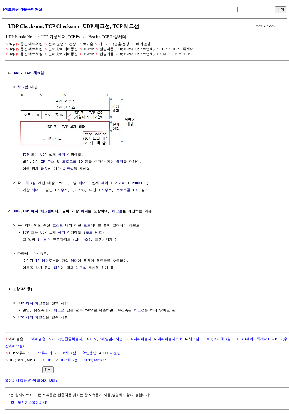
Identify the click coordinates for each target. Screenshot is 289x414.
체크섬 (38, 73)
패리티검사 (142, 338)
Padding (139, 182)
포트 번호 (94, 232)
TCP (28, 73)
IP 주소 (47, 161)
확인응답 (89, 352)
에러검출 (38, 338)
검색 (280, 9)
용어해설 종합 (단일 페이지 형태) (31, 380)
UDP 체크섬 (68, 359)
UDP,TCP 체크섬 (218, 338)
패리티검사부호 (170, 338)
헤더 (61, 154)
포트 (87, 225)
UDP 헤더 (25, 302)
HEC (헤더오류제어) (253, 338)
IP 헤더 (44, 239)
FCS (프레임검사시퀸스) (109, 338)
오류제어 (45, 352)
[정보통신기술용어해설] (28, 402)
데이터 (120, 182)
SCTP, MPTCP (95, 359)
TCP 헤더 (30, 210)
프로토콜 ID (72, 161)
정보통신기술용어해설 (23, 9)
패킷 (44, 168)
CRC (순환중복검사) (67, 338)
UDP (17, 73)
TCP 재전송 (112, 352)
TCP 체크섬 (67, 352)
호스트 (57, 225)
